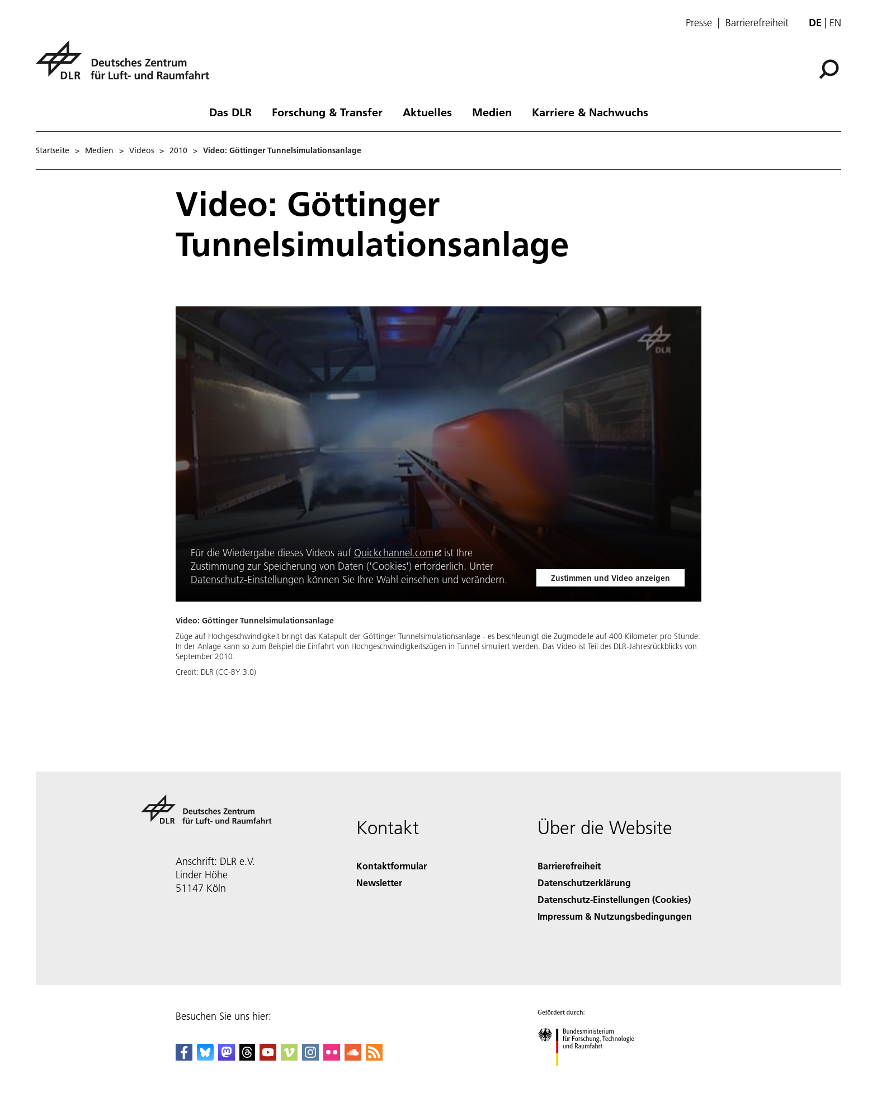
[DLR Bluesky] (205, 1057)
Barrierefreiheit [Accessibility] (569, 866)
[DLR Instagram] (310, 1057)
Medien (492, 112)
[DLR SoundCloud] (353, 1057)
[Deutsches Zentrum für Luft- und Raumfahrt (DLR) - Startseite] (127, 66)
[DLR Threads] (247, 1057)
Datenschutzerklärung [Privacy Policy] (584, 882)
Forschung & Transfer (327, 112)
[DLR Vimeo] (289, 1057)
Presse (699, 23)
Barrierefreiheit (757, 23)
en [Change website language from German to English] (835, 22)
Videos (141, 150)
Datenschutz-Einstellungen (247, 579)
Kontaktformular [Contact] (391, 866)
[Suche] (829, 69)
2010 (178, 150)
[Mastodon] (226, 1057)
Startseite (52, 150)
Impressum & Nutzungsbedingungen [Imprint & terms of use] (614, 916)
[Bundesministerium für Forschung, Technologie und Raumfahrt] (592, 1075)
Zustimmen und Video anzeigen (610, 578)
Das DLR (230, 112)
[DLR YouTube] (268, 1057)
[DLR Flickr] (331, 1057)
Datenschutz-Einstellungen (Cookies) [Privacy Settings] (614, 899)
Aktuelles (427, 112)
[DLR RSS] (374, 1057)
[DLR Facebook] (184, 1057)
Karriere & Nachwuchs (590, 112)
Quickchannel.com (393, 552)
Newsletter (379, 882)
